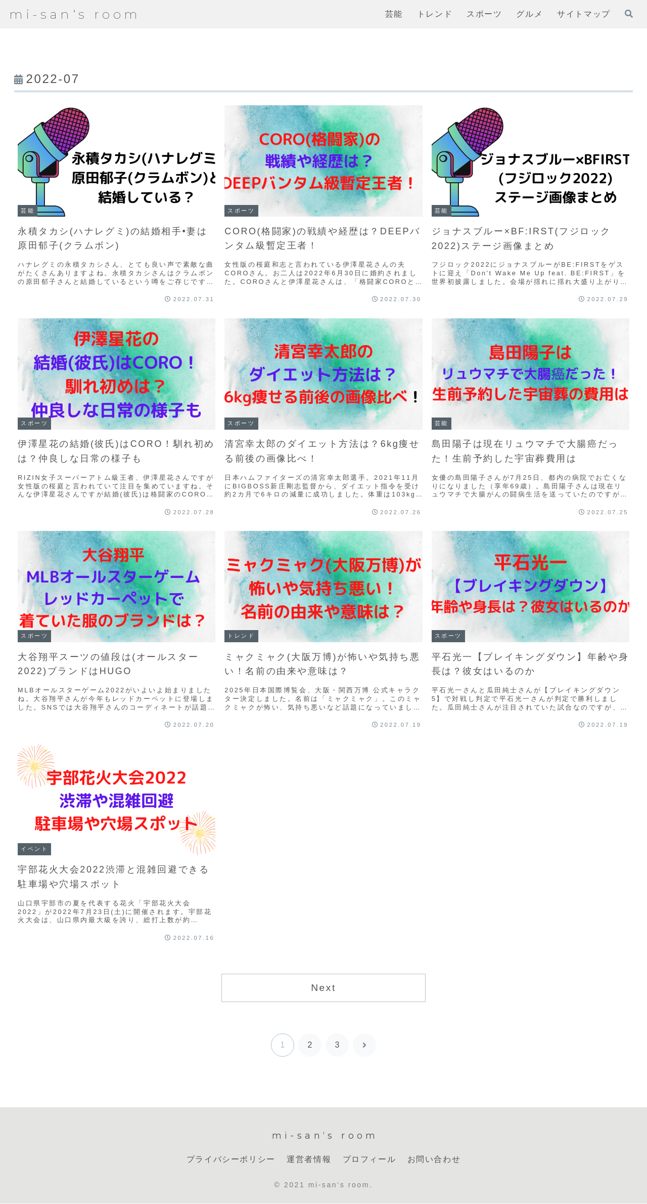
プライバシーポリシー (231, 1159)
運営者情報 (309, 1159)
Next (323, 987)
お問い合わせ (434, 1159)
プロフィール (369, 1159)
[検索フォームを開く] (629, 14)
